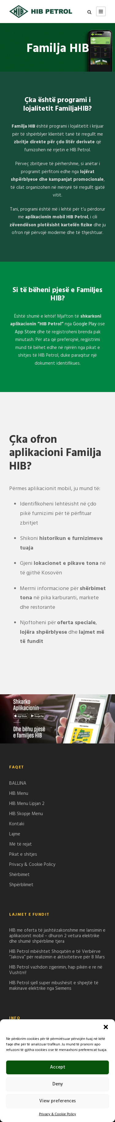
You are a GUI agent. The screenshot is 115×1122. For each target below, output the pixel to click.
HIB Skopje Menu (26, 814)
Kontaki (16, 824)
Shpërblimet (21, 885)
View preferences (57, 1101)
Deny (57, 1084)
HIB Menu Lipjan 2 (26, 803)
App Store (25, 332)
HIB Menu (18, 793)
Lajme (14, 834)
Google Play (84, 324)
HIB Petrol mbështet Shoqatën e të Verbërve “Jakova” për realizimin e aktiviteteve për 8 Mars (57, 954)
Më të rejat (20, 844)
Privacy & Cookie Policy (57, 1114)
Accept (57, 1067)
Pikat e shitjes (23, 854)
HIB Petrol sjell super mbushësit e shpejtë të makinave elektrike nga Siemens (53, 985)
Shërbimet (19, 874)
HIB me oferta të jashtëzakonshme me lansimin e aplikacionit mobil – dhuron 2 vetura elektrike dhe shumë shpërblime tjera (57, 936)
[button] (106, 1027)
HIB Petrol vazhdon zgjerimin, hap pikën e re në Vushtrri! (55, 970)
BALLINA (17, 783)
